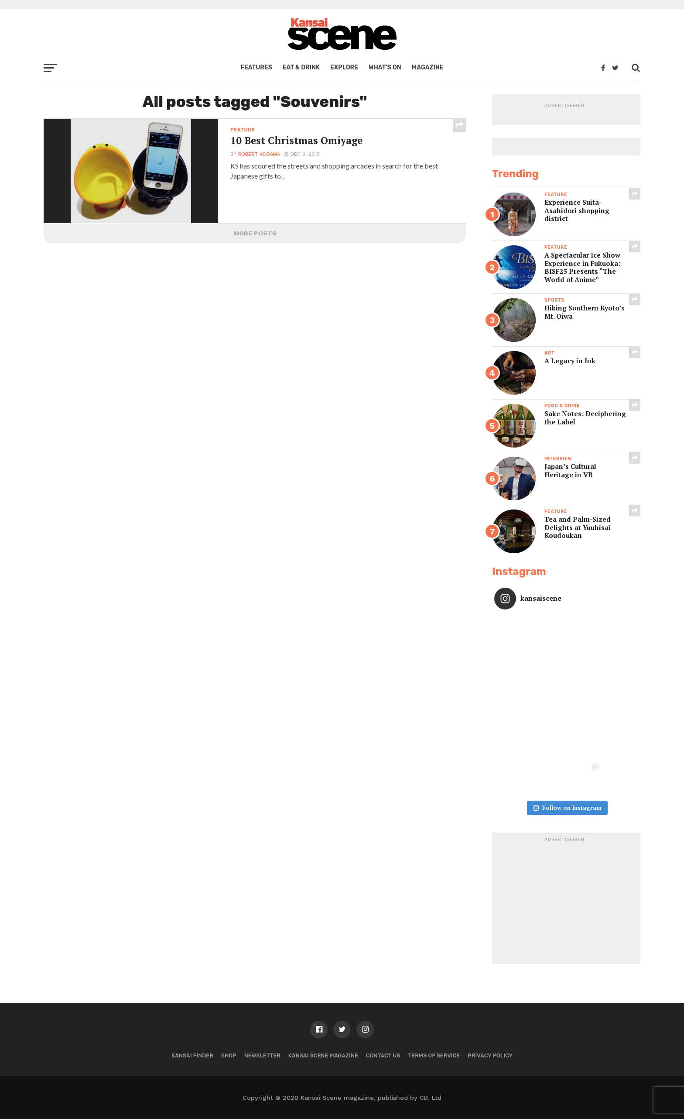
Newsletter (262, 1055)
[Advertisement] (566, 900)
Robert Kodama (259, 154)
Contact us (383, 1055)
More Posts (255, 233)
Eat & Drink (301, 67)
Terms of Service (434, 1055)
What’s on (385, 67)
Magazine (428, 67)
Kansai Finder (192, 1055)
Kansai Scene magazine (323, 1055)
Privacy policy (490, 1055)
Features (256, 67)
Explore (344, 67)
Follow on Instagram (567, 808)
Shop (228, 1055)
